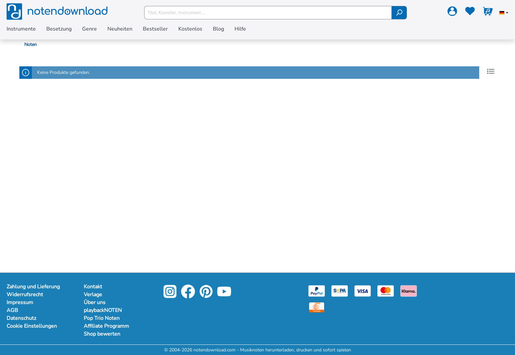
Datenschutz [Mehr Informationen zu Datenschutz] (21, 318)
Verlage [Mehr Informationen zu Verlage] (93, 294)
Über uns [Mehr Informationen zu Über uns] (94, 302)
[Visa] (362, 290)
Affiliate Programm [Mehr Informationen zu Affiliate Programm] (106, 326)
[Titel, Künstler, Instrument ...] (268, 12)
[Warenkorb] (488, 12)
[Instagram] (170, 296)
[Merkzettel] (470, 12)
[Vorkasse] (316, 307)
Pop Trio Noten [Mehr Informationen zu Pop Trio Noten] (102, 318)
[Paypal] (316, 290)
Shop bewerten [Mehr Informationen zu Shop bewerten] (102, 334)
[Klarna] (408, 290)
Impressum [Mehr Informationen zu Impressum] (20, 302)
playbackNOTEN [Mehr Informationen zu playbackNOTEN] (103, 310)
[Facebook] (188, 296)
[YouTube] (224, 296)
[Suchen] (399, 12)
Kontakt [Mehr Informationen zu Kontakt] (93, 286)
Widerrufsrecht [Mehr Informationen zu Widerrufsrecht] (25, 294)
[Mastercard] (385, 290)
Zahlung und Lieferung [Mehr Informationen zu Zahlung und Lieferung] (33, 286)
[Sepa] (339, 290)
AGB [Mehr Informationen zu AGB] (12, 310)
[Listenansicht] (490, 71)
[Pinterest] (206, 296)
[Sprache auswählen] (503, 13)
